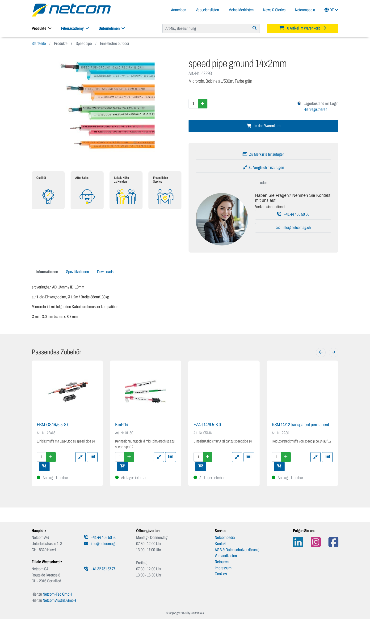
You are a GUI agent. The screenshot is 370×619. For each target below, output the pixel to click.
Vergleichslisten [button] (207, 10)
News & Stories (274, 10)
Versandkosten (226, 555)
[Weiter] (333, 352)
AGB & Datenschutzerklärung (237, 549)
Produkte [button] (42, 28)
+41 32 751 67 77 (99, 569)
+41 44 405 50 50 (293, 214)
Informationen (47, 271)
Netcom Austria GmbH (59, 600)
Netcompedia (305, 10)
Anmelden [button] (178, 10)
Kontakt (220, 543)
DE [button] (331, 10)
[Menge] (193, 103)
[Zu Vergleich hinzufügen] (263, 167)
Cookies (221, 574)
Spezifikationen (77, 271)
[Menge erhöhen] (202, 103)
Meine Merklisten (241, 10)
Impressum (223, 568)
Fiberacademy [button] (75, 28)
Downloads (105, 271)
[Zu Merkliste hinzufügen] (263, 154)
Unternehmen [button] (112, 28)
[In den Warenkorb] (44, 466)
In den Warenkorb (264, 126)
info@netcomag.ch (293, 227)
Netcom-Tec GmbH (57, 594)
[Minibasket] (302, 28)
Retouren (222, 561)
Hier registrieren (315, 109)
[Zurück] (321, 352)
